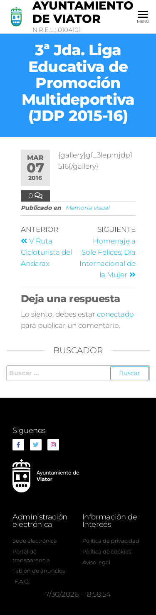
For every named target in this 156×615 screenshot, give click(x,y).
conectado (115, 314)
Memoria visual (87, 208)
